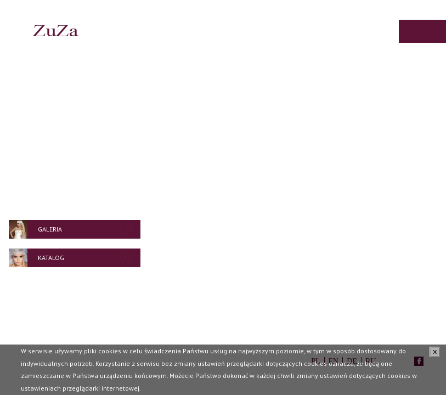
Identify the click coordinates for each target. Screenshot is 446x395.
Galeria (50, 229)
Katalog (51, 257)
